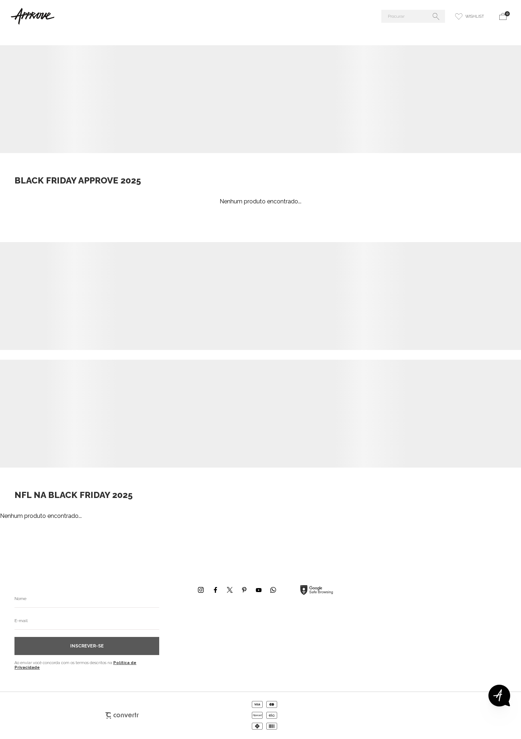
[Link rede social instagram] (200, 589)
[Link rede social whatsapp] (273, 589)
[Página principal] (92, 16)
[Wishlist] (470, 16)
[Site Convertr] (121, 715)
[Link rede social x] (229, 589)
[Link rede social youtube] (258, 589)
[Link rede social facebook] (215, 589)
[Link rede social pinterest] (244, 589)
